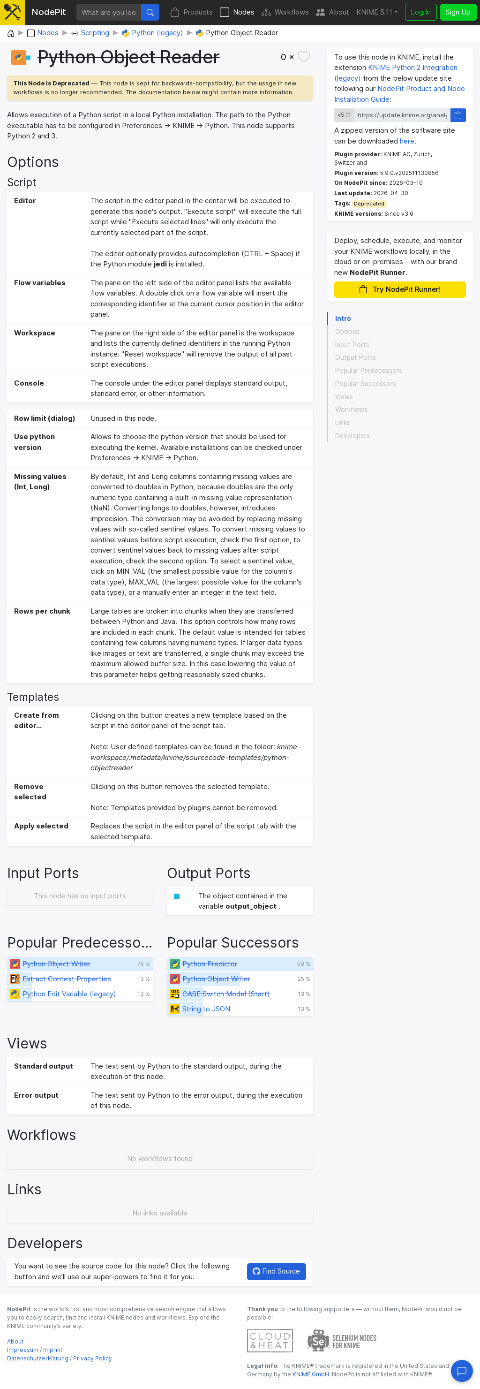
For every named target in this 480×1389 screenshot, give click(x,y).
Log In (421, 12)
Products (191, 12)
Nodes (237, 12)
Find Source (276, 1271)
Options (347, 331)
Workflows (285, 12)
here (407, 141)
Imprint (52, 1349)
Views (344, 397)
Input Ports (352, 345)
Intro (343, 318)
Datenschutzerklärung (37, 1358)
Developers (352, 436)
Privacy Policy (92, 1358)
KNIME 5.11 (374, 12)
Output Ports (355, 357)
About (332, 12)
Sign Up (458, 12)
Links (342, 422)
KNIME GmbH (310, 1374)
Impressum (22, 1349)
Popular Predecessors (368, 370)
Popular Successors (365, 383)
